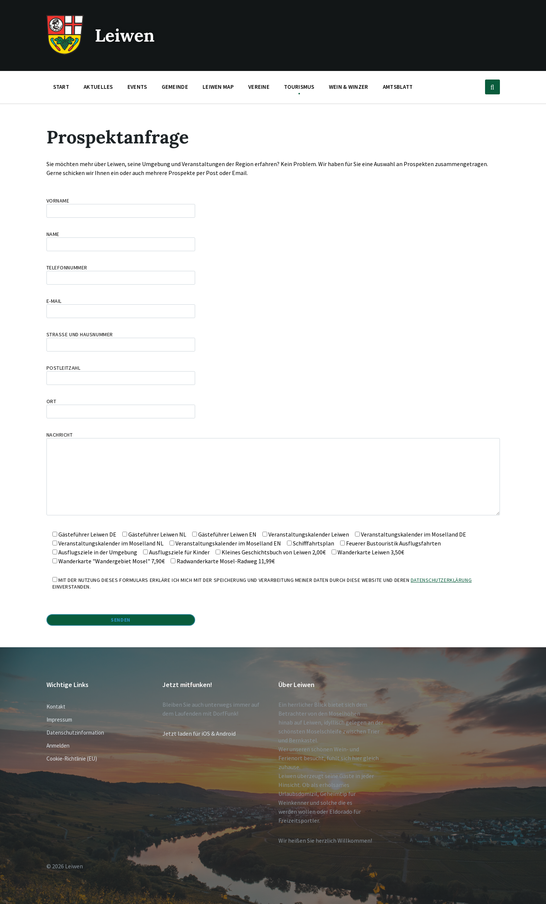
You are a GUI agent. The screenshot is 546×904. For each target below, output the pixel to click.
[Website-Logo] (65, 52)
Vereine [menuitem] (258, 86)
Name (273, 241)
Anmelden (58, 745)
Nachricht (273, 474)
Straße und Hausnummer (273, 341)
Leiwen (126, 35)
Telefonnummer (120, 272)
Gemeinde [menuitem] (175, 86)
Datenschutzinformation (75, 732)
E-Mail (120, 306)
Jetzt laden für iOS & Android (199, 733)
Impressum (59, 719)
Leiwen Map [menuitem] (218, 86)
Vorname (273, 207)
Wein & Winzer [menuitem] (348, 86)
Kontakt (55, 706)
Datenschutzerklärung (441, 580)
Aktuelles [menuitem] (98, 86)
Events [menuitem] (137, 86)
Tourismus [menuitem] (299, 86)
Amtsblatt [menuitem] (398, 86)
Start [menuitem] (61, 86)
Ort (273, 408)
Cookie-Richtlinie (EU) (71, 758)
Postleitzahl (273, 374)
